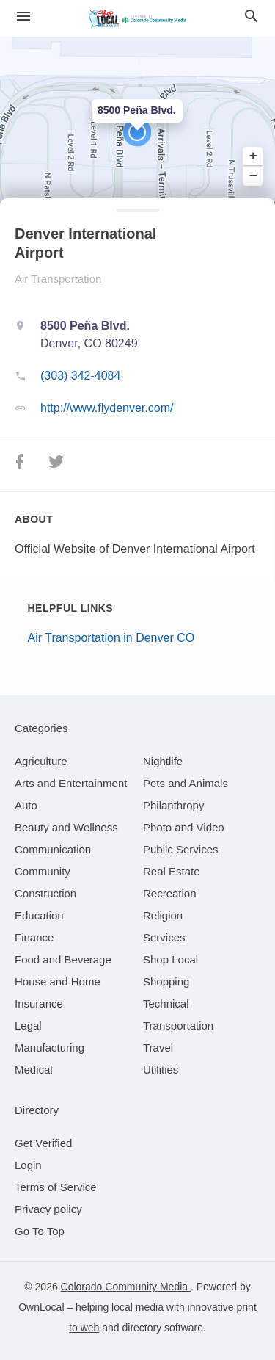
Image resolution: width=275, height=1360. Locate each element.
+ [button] (253, 156)
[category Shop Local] (170, 959)
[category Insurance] (39, 1003)
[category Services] (164, 937)
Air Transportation (58, 278)
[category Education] (39, 915)
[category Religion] (163, 915)
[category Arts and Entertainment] (71, 783)
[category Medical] (34, 1069)
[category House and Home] (57, 981)
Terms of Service (56, 1187)
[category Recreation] (170, 893)
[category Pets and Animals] (185, 783)
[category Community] (42, 871)
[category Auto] (26, 805)
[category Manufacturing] (49, 1047)
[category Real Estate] (171, 871)
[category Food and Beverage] (63, 959)
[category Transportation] (178, 1025)
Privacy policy (48, 1209)
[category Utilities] (160, 1069)
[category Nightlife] (163, 761)
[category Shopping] (166, 981)
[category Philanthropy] (173, 805)
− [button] (253, 175)
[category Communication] (53, 849)
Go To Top (40, 1231)
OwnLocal (41, 1307)
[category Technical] (166, 1003)
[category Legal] (28, 1025)
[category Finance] (34, 937)
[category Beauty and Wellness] (66, 827)
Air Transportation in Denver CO (111, 638)
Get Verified (43, 1143)
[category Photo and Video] (183, 827)
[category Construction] (45, 893)
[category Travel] (158, 1047)
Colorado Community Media (126, 1286)
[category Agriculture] (41, 761)
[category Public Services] (181, 849)
